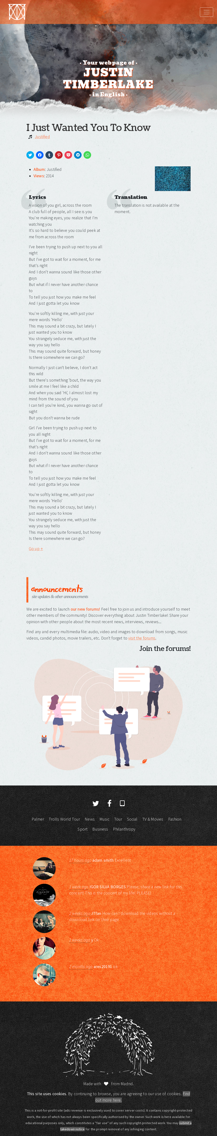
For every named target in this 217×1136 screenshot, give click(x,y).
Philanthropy (124, 829)
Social (132, 819)
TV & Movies (152, 819)
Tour (118, 819)
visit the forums (141, 638)
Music (104, 819)
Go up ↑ (36, 548)
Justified (42, 136)
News (90, 819)
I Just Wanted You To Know (88, 128)
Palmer (38, 819)
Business (100, 829)
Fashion (175, 819)
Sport (83, 829)
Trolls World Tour (64, 819)
